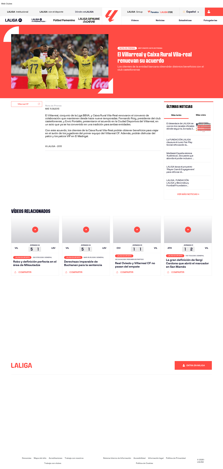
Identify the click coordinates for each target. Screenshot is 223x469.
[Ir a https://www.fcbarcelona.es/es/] (72, 3)
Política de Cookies (144, 463)
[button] (13, 20)
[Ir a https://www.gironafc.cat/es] (93, 3)
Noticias (160, 20)
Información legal (156, 458)
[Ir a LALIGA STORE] (160, 12)
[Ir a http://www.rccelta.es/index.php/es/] (125, 3)
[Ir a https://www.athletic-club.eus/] (20, 3)
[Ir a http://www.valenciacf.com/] (209, 3)
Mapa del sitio (40, 458)
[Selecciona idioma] (191, 12)
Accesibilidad (139, 458)
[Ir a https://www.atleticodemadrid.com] (30, 3)
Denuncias (26, 458)
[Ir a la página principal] (111, 23)
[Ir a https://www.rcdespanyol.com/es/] (135, 3)
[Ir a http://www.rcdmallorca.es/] (146, 3)
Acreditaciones (55, 458)
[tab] (176, 115)
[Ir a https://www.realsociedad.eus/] (188, 3)
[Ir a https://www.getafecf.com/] (83, 3)
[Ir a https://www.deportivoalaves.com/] (51, 3)
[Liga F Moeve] (64, 20)
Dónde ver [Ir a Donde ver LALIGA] (84, 12)
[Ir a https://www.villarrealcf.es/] (219, 3)
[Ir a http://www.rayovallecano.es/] (114, 3)
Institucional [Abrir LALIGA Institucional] (17, 12)
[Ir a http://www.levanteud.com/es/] (104, 3)
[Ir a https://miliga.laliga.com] (214, 12)
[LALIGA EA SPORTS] (13, 20)
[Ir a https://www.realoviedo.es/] (177, 3)
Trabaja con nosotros (74, 458)
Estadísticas (185, 20)
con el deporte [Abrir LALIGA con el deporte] (51, 12)
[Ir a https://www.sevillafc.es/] (198, 3)
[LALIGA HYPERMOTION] (39, 20)
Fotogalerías (210, 20)
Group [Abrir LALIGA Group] (135, 12)
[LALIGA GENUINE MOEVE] (89, 20)
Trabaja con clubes (52, 463)
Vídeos (135, 20)
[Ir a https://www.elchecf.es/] (62, 3)
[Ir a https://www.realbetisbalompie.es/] (156, 3)
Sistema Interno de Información (117, 458)
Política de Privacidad (176, 458)
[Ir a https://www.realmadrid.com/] (167, 3)
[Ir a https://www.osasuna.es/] (41, 3)
